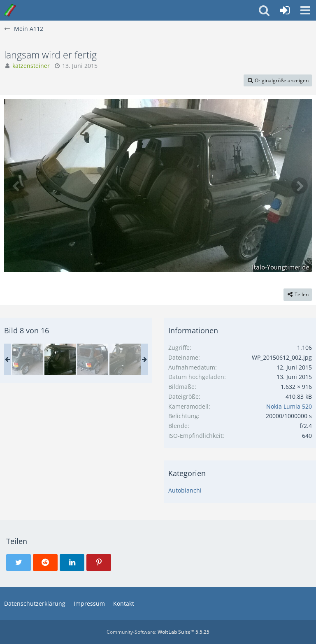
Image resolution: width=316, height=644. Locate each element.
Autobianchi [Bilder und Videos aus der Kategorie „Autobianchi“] (185, 490)
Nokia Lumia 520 (289, 406)
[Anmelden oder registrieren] (284, 10)
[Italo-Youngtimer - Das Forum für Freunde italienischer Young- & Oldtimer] (10, 10)
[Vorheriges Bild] (16, 185)
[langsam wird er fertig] (27, 359)
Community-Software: (158, 631)
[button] (305, 10)
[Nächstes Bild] (299, 185)
